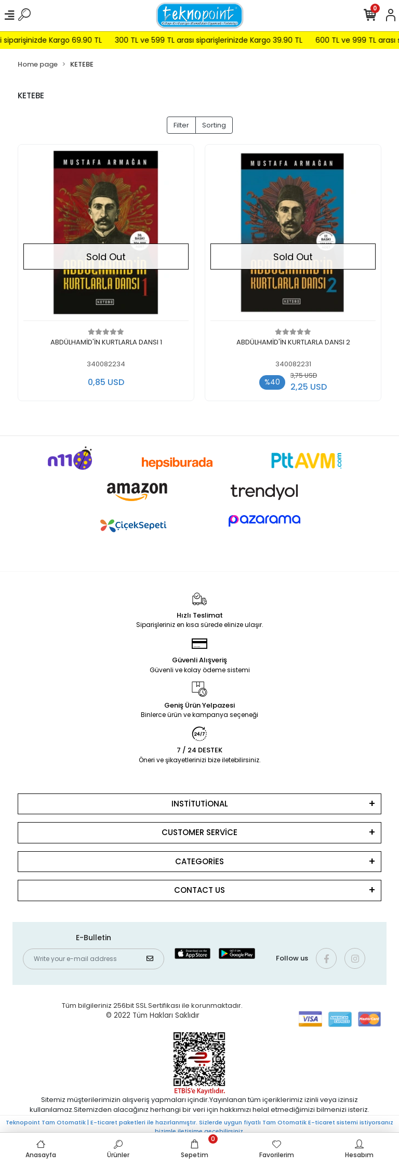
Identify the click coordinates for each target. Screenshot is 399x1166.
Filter (181, 125)
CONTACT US (199, 890)
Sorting (214, 125)
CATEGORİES (199, 861)
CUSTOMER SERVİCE (199, 832)
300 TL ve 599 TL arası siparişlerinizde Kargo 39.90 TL (223, 40)
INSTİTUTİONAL (199, 803)
